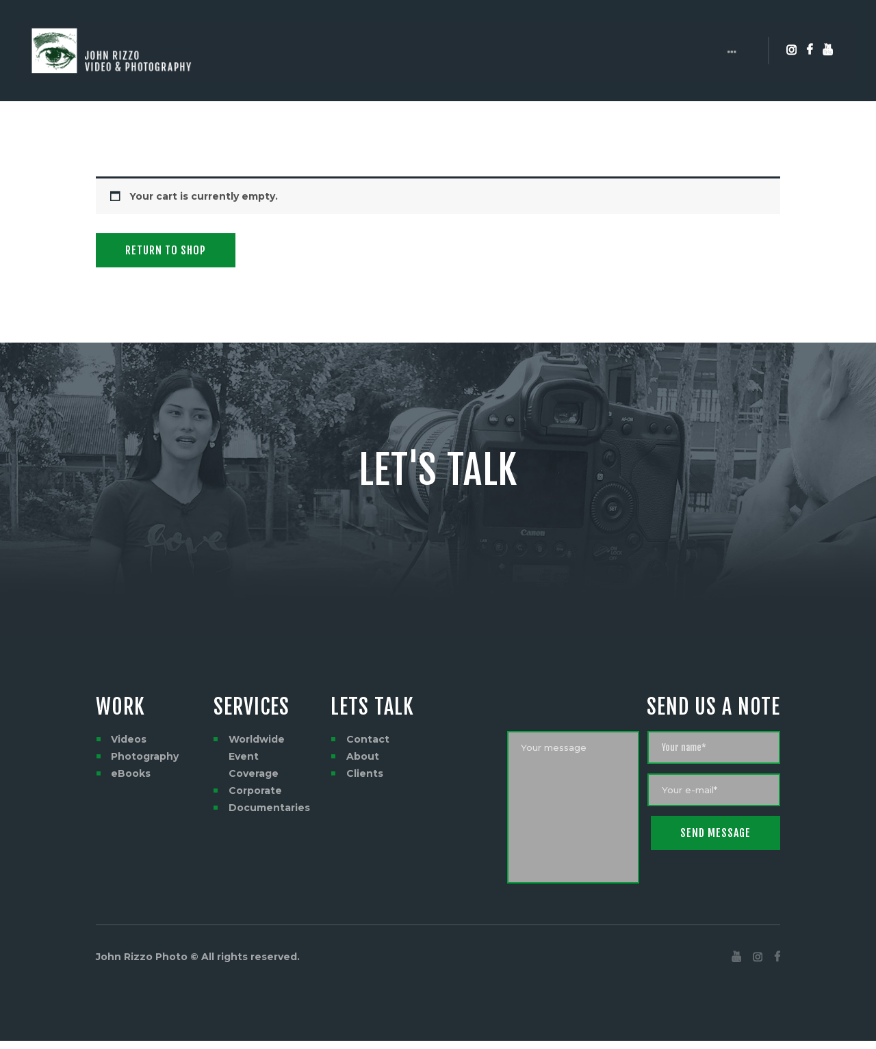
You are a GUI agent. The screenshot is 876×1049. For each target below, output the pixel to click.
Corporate (255, 790)
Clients (364, 773)
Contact (367, 739)
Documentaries (269, 807)
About (362, 756)
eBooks (131, 773)
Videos (128, 739)
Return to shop (165, 250)
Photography (145, 756)
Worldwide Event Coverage (257, 756)
